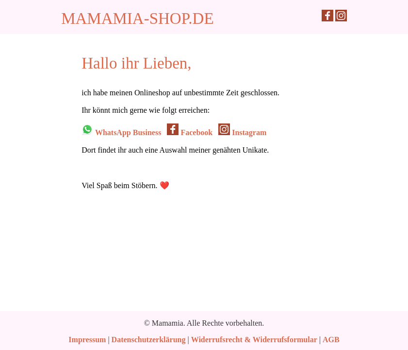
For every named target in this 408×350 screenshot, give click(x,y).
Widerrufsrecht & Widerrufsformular (254, 339)
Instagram (242, 132)
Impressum (87, 339)
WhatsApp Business (121, 132)
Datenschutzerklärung (149, 339)
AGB (331, 339)
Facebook (189, 132)
